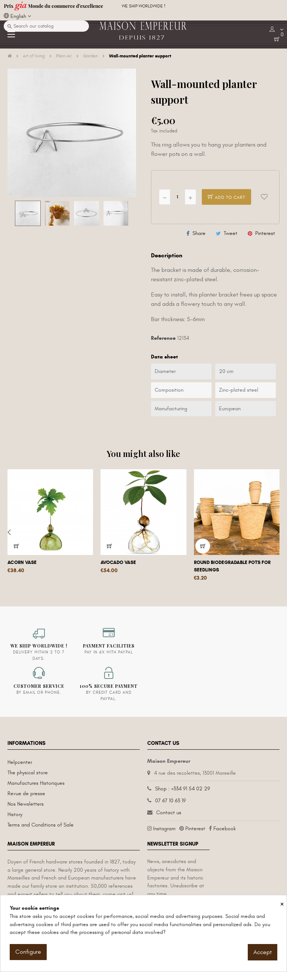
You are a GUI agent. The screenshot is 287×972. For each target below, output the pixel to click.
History (14, 814)
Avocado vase (118, 562)
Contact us (168, 812)
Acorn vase (22, 562)
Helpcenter (19, 762)
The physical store (27, 772)
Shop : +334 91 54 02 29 (182, 789)
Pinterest (265, 233)
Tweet (230, 233)
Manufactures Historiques (36, 783)
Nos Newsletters (25, 804)
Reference (163, 338)
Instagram (164, 828)
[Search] (46, 26)
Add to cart (226, 197)
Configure (28, 952)
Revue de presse (26, 793)
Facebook (224, 828)
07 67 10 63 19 (170, 800)
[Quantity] (177, 196)
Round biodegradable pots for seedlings (232, 566)
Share (199, 233)
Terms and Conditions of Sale (40, 825)
